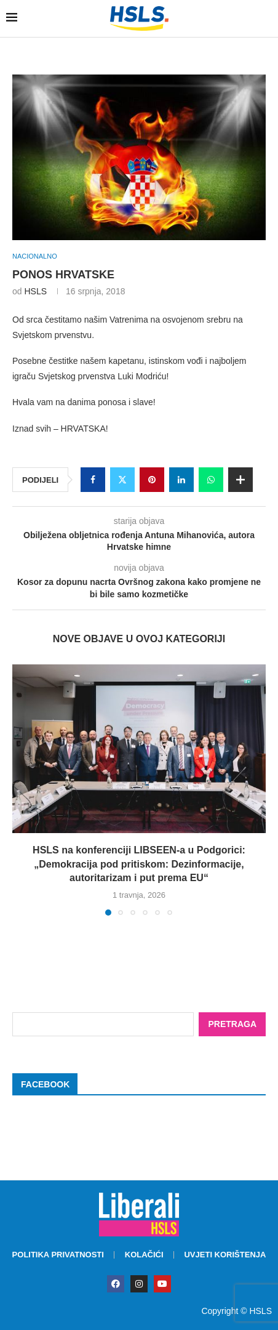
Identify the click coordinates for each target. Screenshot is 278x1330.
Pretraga (232, 1024)
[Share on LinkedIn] (181, 479)
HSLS (35, 291)
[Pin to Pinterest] (152, 479)
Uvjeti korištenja (225, 1254)
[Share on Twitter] (122, 479)
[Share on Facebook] (93, 479)
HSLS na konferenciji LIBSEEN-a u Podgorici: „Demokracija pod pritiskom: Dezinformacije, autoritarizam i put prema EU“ (139, 864)
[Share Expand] (240, 479)
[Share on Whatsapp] (211, 479)
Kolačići (144, 1254)
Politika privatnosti (58, 1254)
